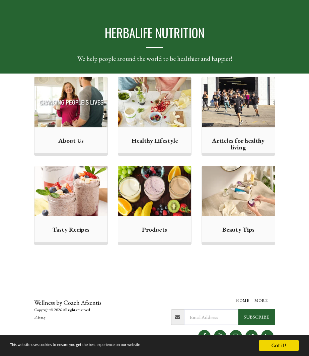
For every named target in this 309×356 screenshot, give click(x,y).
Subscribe (256, 317)
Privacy (40, 317)
